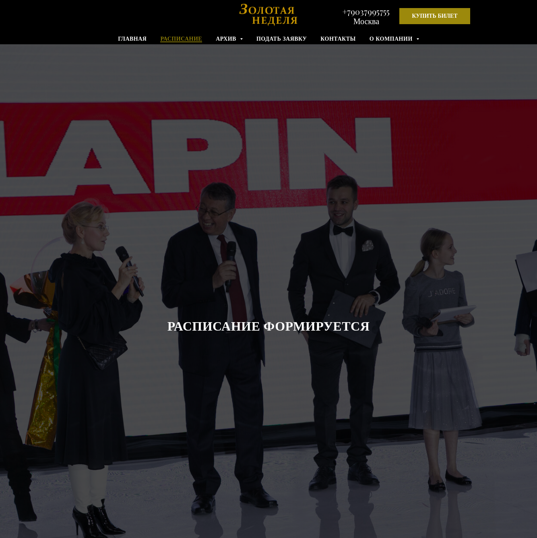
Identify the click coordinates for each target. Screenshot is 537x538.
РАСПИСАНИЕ (181, 39)
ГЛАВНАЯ (132, 39)
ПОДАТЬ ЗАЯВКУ (281, 39)
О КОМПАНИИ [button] (392, 39)
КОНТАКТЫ (338, 39)
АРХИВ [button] (227, 39)
